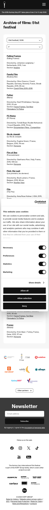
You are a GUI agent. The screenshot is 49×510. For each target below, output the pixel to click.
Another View (19, 182)
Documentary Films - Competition (27, 127)
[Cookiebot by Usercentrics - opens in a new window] (35, 202)
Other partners (23, 390)
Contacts (33, 503)
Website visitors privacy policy (31, 499)
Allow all (24, 290)
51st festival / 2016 (16, 40)
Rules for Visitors (12, 499)
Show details (35, 283)
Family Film (12, 74)
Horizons (17, 146)
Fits (8, 189)
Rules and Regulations (20, 503)
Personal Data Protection (20, 501)
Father (10, 95)
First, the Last (13, 171)
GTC (7, 501)
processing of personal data (34, 427)
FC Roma (11, 116)
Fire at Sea (12, 152)
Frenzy (10, 325)
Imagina (17, 68)
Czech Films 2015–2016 (23, 88)
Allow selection (24, 298)
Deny (24, 306)
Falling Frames (14, 56)
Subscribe (24, 421)
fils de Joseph (13, 134)
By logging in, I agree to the (24, 427)
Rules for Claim (36, 501)
